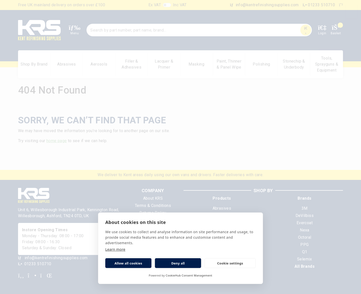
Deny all (178, 263)
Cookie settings (230, 263)
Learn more (115, 249)
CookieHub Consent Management (189, 275)
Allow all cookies (128, 263)
